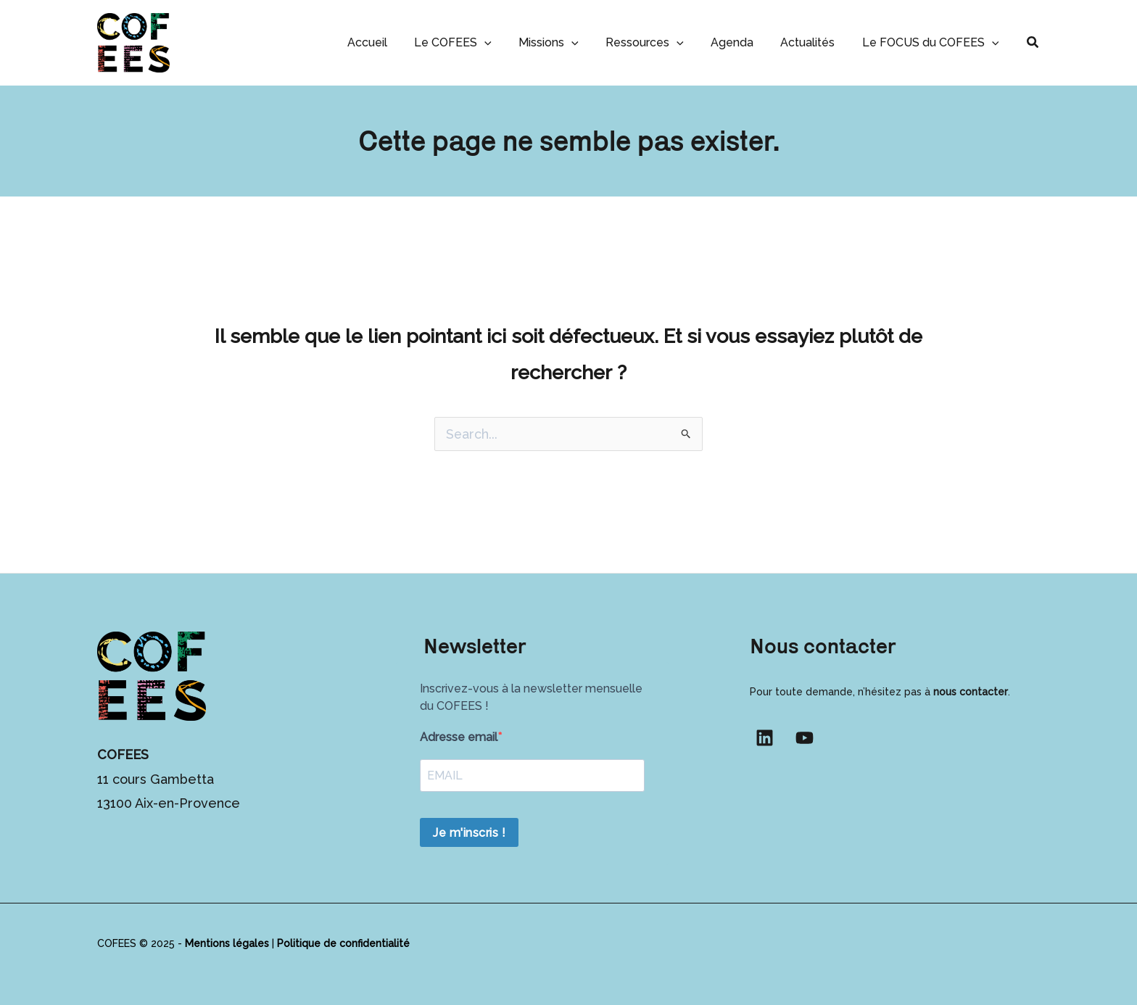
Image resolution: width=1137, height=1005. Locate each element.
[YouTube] (804, 738)
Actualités (813, 42)
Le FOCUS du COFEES (932, 42)
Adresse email (458, 737)
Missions (566, 42)
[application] (505, 42)
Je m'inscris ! (469, 833)
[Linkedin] (765, 738)
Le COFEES (474, 42)
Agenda (741, 42)
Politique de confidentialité (343, 943)
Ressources (658, 42)
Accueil (392, 42)
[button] (1033, 42)
